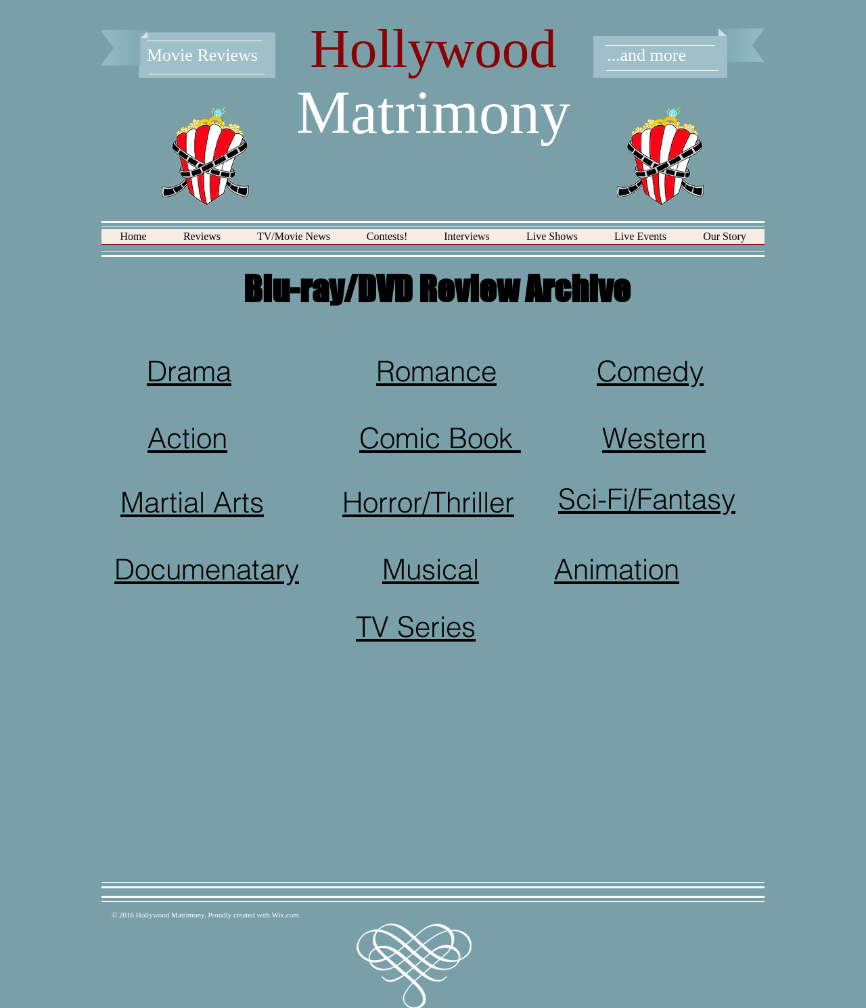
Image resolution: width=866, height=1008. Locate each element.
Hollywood (433, 48)
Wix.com (285, 915)
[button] (202, 241)
